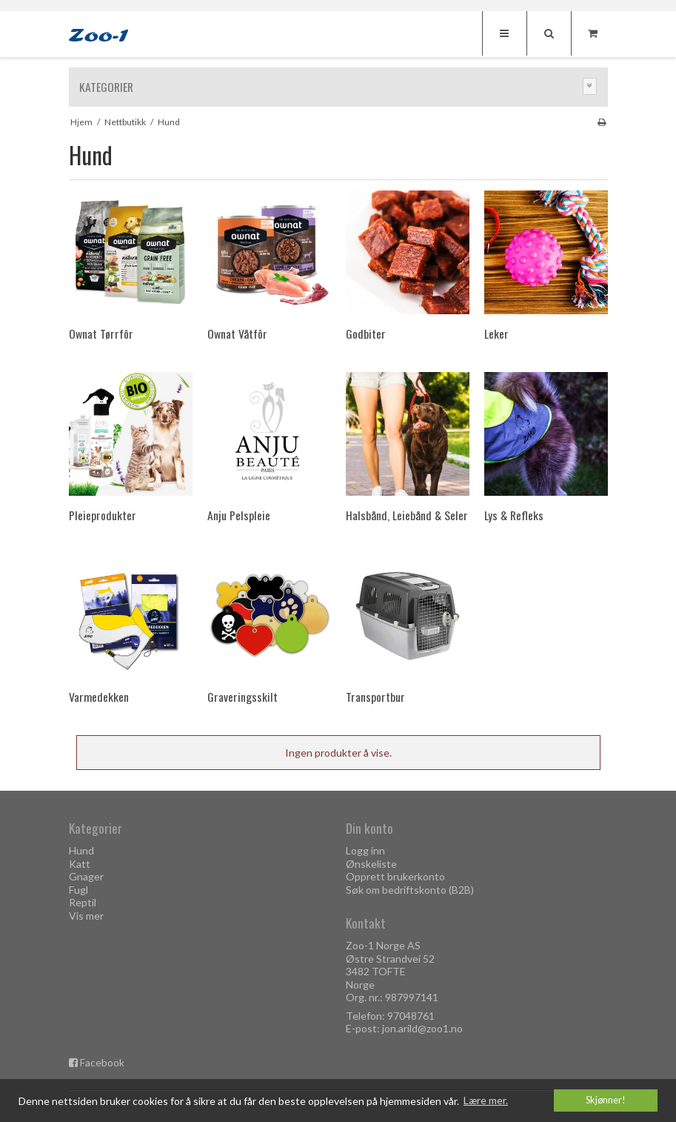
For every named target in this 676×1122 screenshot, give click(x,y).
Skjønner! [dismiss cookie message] (606, 1100)
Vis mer (86, 915)
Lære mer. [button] (486, 1100)
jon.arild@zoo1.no (422, 1028)
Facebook (102, 1062)
